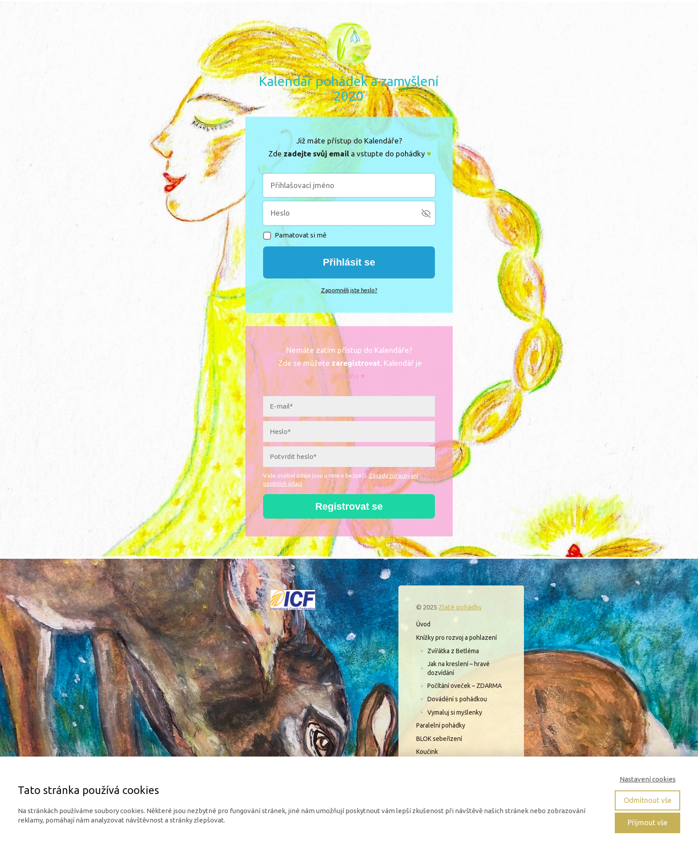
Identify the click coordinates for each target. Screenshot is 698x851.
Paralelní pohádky (440, 725)
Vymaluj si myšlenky (454, 712)
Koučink (427, 751)
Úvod (423, 624)
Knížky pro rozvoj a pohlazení (456, 637)
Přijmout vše (647, 822)
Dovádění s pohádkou (457, 699)
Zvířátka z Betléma (453, 651)
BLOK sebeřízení (439, 738)
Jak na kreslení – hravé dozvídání (458, 668)
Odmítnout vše (647, 800)
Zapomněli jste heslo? (349, 290)
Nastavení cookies (648, 779)
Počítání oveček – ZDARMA (464, 685)
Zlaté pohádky (460, 607)
